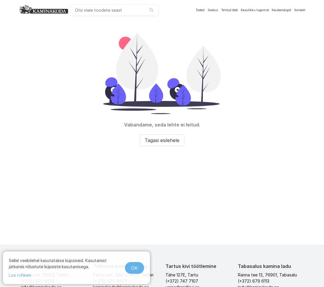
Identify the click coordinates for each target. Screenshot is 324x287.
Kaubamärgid (281, 10)
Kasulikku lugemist (255, 10)
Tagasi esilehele (162, 140)
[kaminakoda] (43, 9)
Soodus (213, 10)
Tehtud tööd (229, 10)
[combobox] (114, 10)
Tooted (200, 10)
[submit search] (151, 10)
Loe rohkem (20, 275)
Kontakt (299, 10)
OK (134, 268)
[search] (114, 10)
